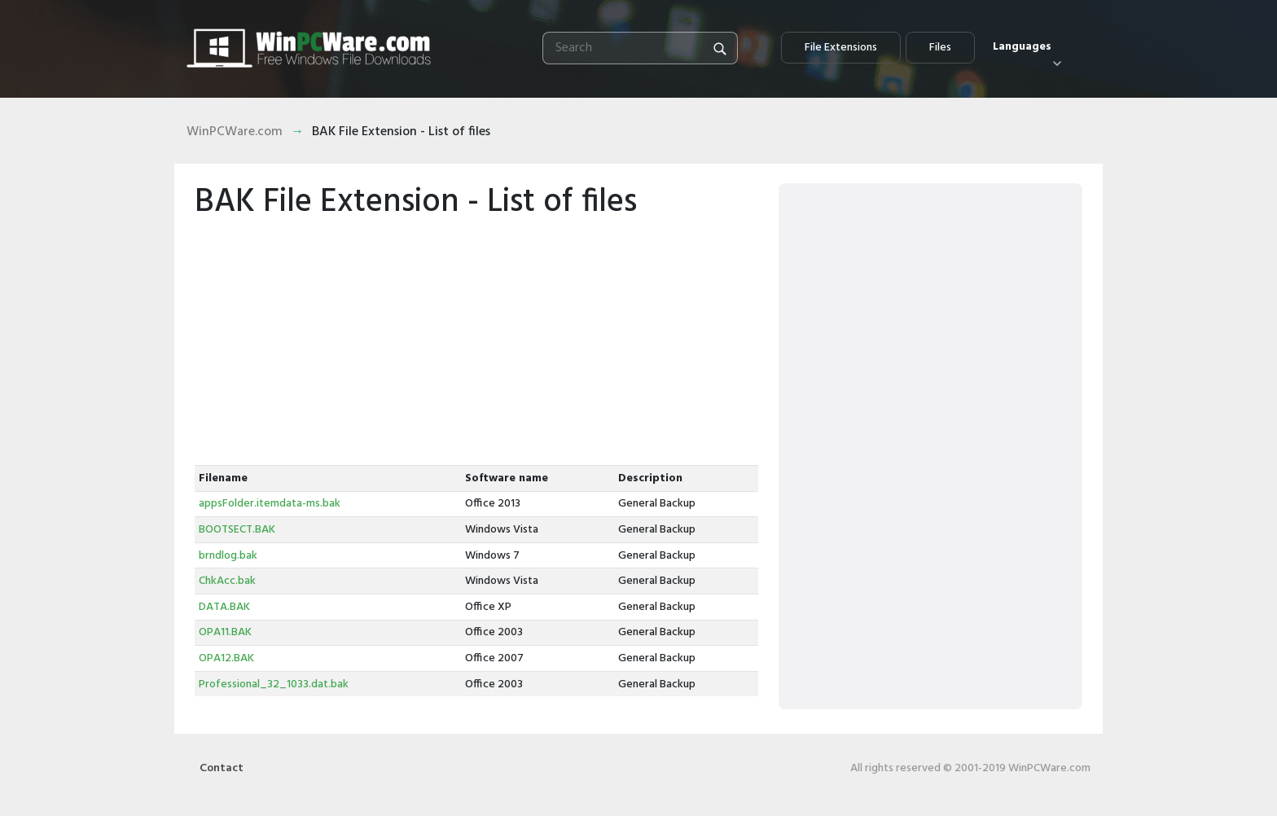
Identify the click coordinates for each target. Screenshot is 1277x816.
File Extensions (841, 47)
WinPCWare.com (235, 132)
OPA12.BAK (226, 658)
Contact (222, 768)
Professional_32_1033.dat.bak (274, 684)
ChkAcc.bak (227, 581)
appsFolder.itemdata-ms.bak (269, 503)
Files (940, 47)
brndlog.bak (228, 555)
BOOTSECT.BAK (237, 529)
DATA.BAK (224, 607)
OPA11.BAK (225, 632)
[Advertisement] (476, 343)
